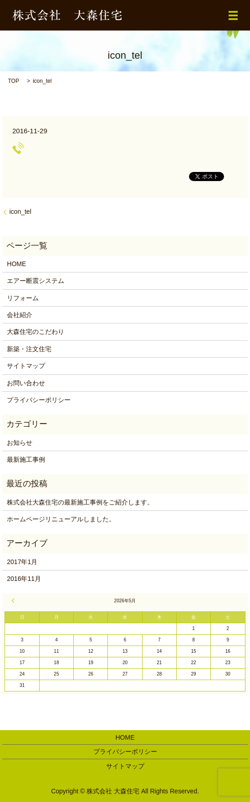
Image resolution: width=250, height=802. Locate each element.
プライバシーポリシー (39, 400)
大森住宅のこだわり (35, 331)
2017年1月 (22, 561)
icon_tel (20, 211)
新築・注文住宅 (29, 349)
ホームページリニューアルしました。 (61, 519)
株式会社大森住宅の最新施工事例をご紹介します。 (80, 502)
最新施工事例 (26, 459)
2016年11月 (24, 578)
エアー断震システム (35, 280)
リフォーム (23, 298)
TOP (13, 81)
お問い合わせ (26, 383)
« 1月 (14, 600)
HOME (16, 263)
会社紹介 (19, 314)
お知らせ (19, 442)
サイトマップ (26, 365)
